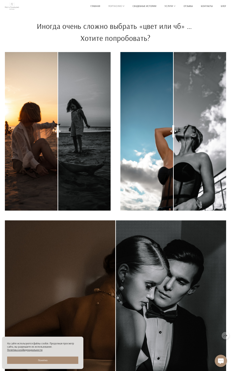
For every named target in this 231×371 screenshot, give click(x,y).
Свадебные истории (144, 6)
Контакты (207, 6)
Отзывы (188, 6)
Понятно (43, 360)
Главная (95, 6)
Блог (223, 6)
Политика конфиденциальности (24, 349)
